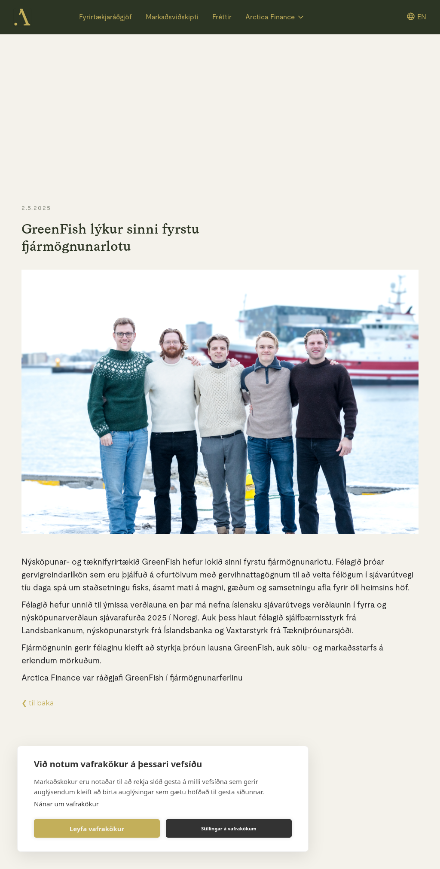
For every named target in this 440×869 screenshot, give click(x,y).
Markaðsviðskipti (172, 17)
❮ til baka (37, 703)
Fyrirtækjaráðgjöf (105, 17)
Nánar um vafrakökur (66, 803)
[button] (275, 17)
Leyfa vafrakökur (97, 828)
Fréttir (222, 17)
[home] (22, 17)
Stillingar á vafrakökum (229, 828)
